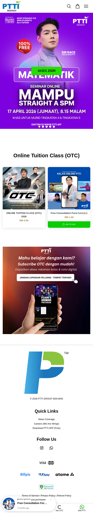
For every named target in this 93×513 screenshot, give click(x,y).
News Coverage (46, 419)
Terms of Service (30, 495)
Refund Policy (64, 495)
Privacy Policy (48, 495)
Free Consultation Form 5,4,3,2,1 (33, 503)
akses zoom (46, 71)
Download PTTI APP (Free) (46, 428)
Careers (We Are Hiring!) (46, 423)
